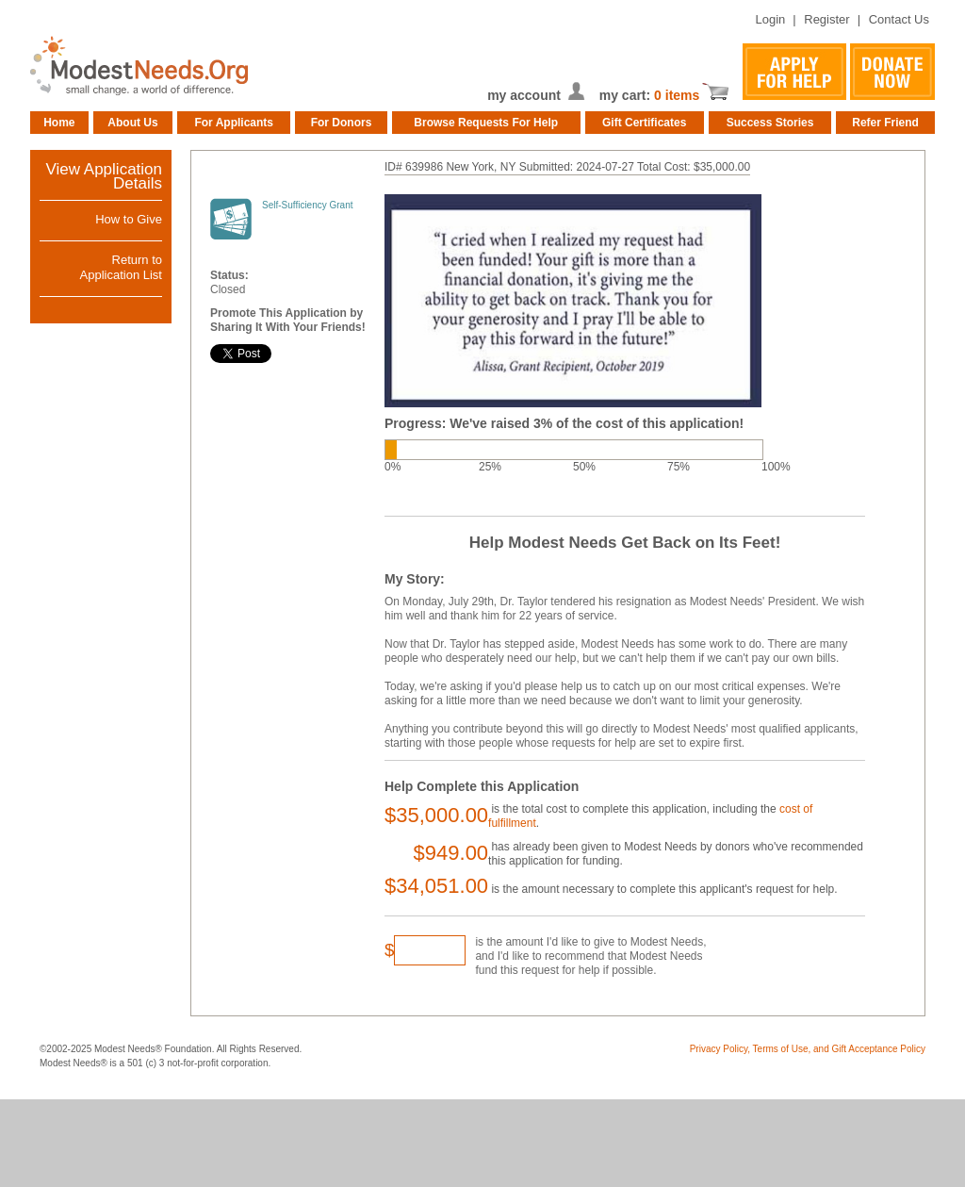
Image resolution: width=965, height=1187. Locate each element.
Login (770, 19)
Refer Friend (885, 122)
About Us (132, 122)
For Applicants (233, 122)
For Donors (341, 122)
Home (58, 122)
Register (826, 19)
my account (524, 95)
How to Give (128, 219)
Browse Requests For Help (486, 122)
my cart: (626, 95)
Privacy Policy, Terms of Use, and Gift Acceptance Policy (807, 1049)
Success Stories (770, 122)
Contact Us (899, 19)
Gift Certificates (644, 122)
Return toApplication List (121, 267)
